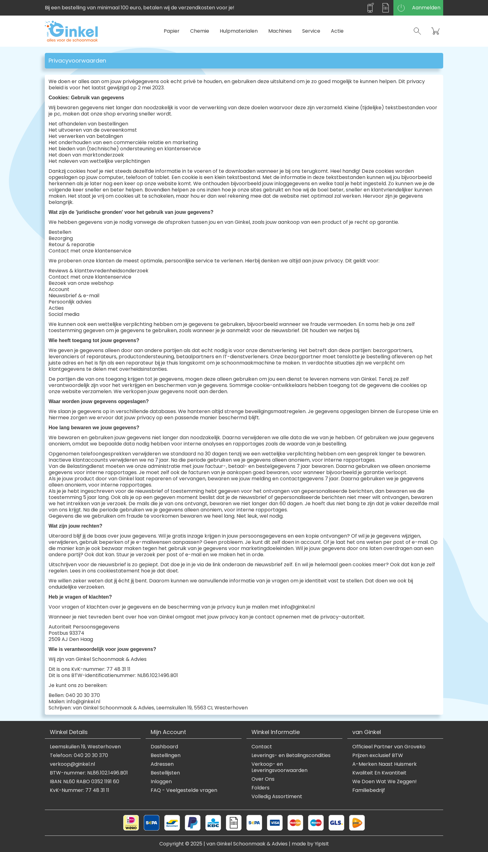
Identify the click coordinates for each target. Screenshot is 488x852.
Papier (172, 31)
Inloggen (161, 782)
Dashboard (164, 747)
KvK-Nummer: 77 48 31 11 (79, 790)
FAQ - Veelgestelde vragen (184, 790)
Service (311, 31)
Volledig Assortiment (276, 796)
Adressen (162, 764)
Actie (337, 31)
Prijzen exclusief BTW (377, 755)
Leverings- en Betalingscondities (291, 755)
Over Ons (262, 779)
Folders (260, 788)
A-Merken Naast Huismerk (384, 764)
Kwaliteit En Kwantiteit (379, 773)
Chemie (199, 31)
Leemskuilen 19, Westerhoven (85, 747)
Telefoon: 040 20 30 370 (79, 755)
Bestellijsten (165, 773)
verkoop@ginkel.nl (72, 764)
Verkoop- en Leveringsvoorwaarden (279, 767)
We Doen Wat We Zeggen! (384, 782)
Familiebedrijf (368, 790)
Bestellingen (166, 755)
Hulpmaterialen (239, 31)
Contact (261, 747)
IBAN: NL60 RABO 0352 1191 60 (84, 782)
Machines (280, 31)
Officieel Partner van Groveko (388, 747)
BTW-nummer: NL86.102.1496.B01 (89, 773)
